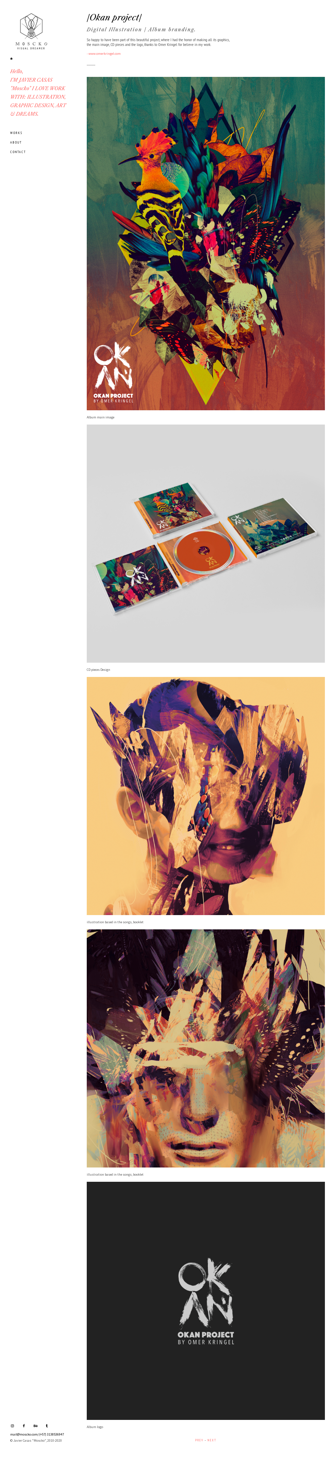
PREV (199, 1440)
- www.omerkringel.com (104, 53)
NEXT (212, 1440)
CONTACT (18, 152)
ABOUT (16, 142)
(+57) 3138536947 (51, 1434)
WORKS (16, 133)
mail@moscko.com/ (24, 1434)
